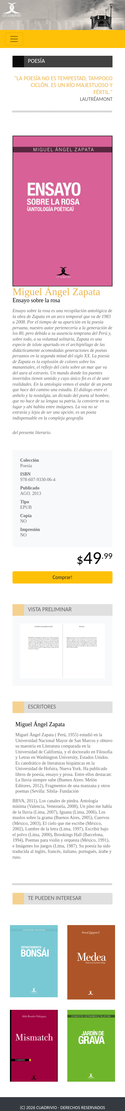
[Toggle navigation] (14, 39)
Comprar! (62, 577)
